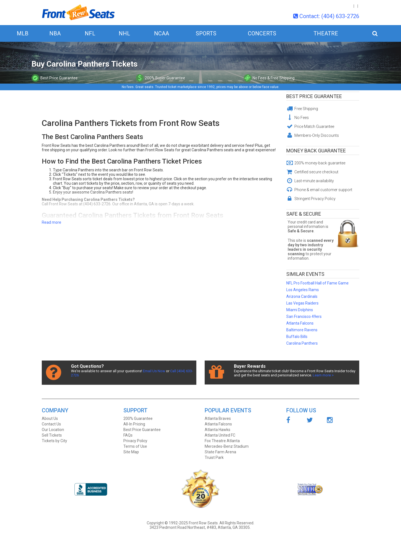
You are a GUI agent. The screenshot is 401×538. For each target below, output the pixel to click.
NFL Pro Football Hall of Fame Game (317, 283)
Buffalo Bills (296, 336)
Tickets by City (54, 441)
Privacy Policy (135, 441)
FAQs (128, 435)
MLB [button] (22, 33)
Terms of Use (135, 446)
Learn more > (323, 375)
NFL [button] (90, 33)
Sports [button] (206, 33)
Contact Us (51, 424)
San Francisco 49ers (304, 316)
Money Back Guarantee (316, 151)
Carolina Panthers (302, 343)
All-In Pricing (134, 424)
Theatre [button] (326, 33)
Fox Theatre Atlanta (222, 441)
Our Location (53, 429)
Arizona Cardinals (301, 296)
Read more (51, 222)
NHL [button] (124, 33)
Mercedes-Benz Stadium (227, 446)
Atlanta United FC (220, 435)
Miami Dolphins (299, 310)
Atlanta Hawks (217, 429)
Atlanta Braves (218, 418)
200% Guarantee (138, 418)
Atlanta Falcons (300, 323)
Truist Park (214, 457)
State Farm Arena (220, 452)
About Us (50, 418)
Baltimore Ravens (301, 330)
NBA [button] (55, 33)
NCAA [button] (161, 33)
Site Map (131, 452)
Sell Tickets (52, 435)
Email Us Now (154, 371)
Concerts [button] (262, 33)
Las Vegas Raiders (302, 303)
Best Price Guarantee (314, 96)
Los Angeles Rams (302, 290)
